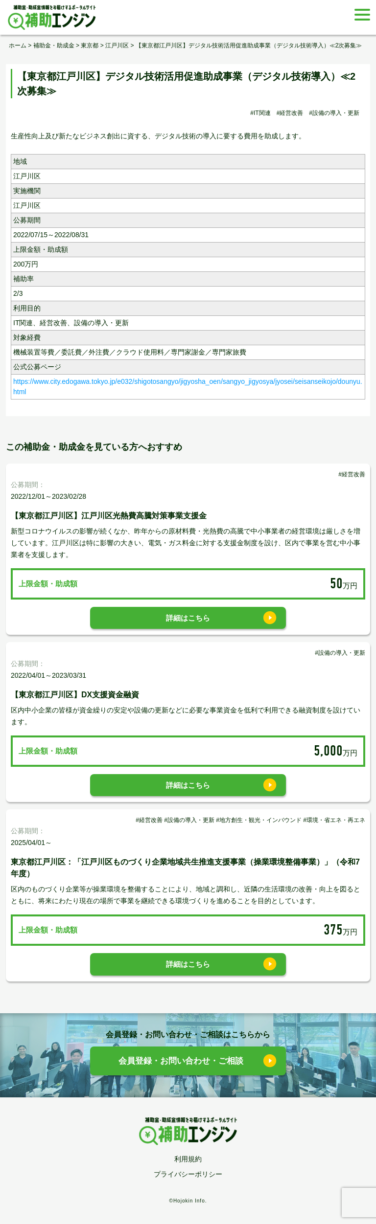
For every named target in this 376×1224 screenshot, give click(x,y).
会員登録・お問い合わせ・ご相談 (180, 1061)
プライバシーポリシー (188, 1174)
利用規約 (188, 1159)
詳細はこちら (188, 618)
